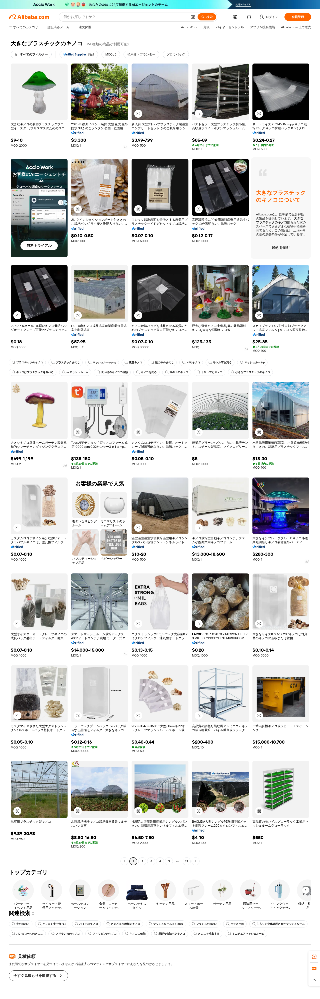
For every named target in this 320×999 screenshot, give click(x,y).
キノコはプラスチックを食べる (33, 372)
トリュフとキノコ (209, 372)
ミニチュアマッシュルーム (246, 933)
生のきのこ (21, 924)
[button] (193, 17)
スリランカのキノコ (65, 933)
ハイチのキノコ (86, 924)
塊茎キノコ (133, 362)
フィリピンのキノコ (102, 933)
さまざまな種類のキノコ (123, 924)
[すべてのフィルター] (31, 54)
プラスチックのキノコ (27, 362)
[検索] (207, 16)
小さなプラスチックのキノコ (250, 372)
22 (186, 861)
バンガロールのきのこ (27, 933)
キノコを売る (146, 372)
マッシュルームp (252, 362)
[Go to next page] (196, 861)
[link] (314, 957)
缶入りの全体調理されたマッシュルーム (278, 924)
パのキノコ (191, 362)
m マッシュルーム (75, 372)
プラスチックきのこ (65, 362)
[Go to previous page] (124, 861)
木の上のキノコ (176, 372)
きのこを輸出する (206, 933)
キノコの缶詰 (135, 933)
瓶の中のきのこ (162, 362)
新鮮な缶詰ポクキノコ (169, 933)
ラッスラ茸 (235, 924)
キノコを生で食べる (52, 924)
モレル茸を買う (220, 362)
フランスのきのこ (205, 924)
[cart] (249, 17)
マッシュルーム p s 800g (166, 924)
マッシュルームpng (102, 362)
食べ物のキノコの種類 (112, 372)
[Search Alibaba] (125, 16)
